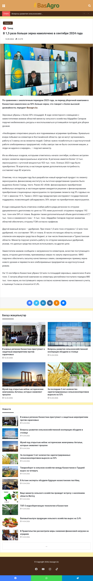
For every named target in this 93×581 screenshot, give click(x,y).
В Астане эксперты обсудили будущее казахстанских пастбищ (49, 480)
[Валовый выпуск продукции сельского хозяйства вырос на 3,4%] (10, 522)
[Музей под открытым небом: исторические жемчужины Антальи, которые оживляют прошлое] (23, 374)
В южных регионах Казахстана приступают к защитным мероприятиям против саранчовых (23, 352)
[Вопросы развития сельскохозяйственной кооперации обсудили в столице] (69, 334)
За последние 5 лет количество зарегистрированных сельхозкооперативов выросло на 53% (68, 392)
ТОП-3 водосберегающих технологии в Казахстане (44, 506)
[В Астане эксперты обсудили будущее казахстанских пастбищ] (10, 484)
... (46, 546)
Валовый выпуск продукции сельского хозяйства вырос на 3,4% (50, 518)
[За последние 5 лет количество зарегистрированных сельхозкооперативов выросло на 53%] (69, 374)
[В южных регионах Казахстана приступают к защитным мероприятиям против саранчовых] (23, 334)
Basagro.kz (32, 107)
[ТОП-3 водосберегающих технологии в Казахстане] (10, 509)
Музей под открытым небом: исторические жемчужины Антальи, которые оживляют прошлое (22, 392)
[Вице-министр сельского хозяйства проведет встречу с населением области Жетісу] (10, 497)
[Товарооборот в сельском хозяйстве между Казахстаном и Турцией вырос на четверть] (10, 471)
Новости (7, 23)
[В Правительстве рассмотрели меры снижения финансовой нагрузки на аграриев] (10, 535)
